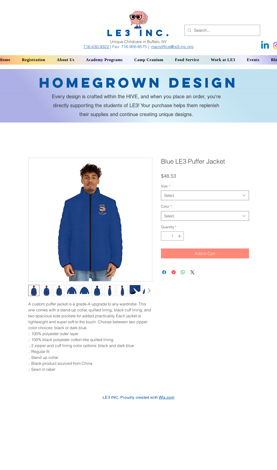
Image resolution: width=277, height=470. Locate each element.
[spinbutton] (172, 236)
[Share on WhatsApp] (183, 272)
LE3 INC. (139, 33)
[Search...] (221, 30)
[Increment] (180, 236)
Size (165, 186)
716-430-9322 (96, 46)
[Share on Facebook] (164, 272)
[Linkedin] (265, 45)
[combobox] (205, 195)
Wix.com (166, 397)
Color (166, 206)
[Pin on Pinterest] (174, 272)
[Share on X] (192, 272)
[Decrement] (165, 236)
